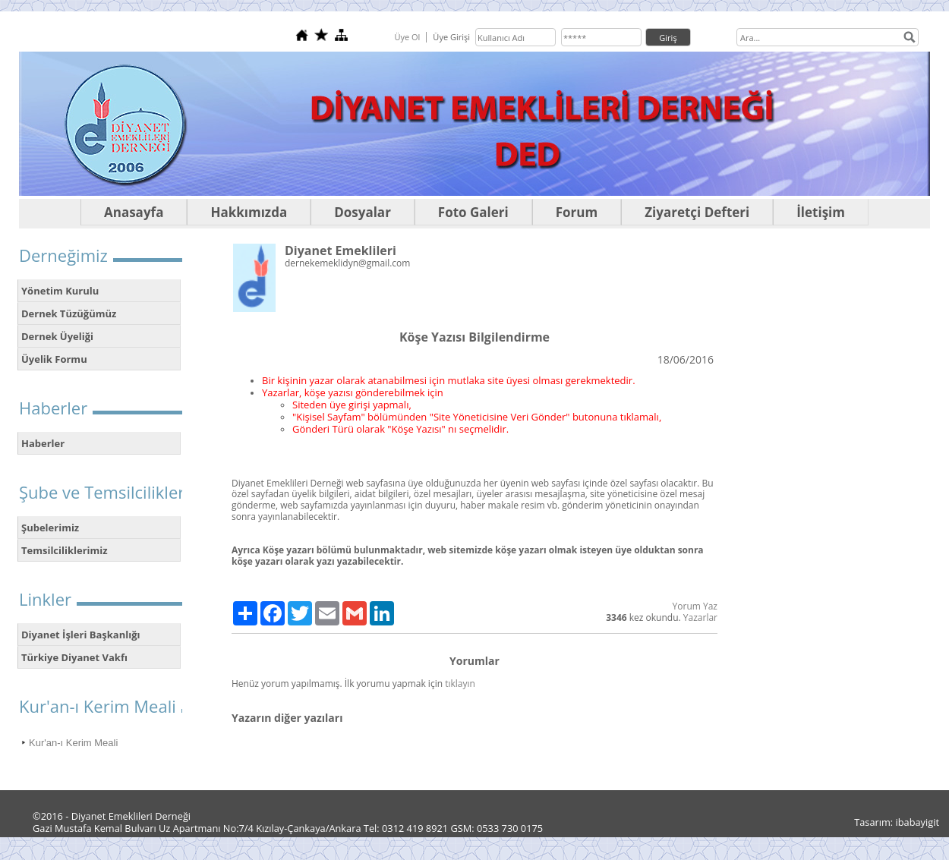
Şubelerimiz (50, 527)
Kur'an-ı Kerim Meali (73, 742)
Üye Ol (407, 37)
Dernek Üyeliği (57, 336)
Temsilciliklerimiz (64, 550)
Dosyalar (362, 212)
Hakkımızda (248, 212)
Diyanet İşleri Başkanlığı (80, 634)
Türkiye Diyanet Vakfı (74, 657)
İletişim (820, 212)
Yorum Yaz (695, 606)
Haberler (43, 443)
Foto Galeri (473, 212)
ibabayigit (918, 822)
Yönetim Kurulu (60, 291)
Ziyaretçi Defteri (697, 212)
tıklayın (460, 683)
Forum (576, 212)
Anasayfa (133, 212)
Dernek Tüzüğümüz (68, 313)
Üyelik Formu (54, 359)
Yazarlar (700, 617)
